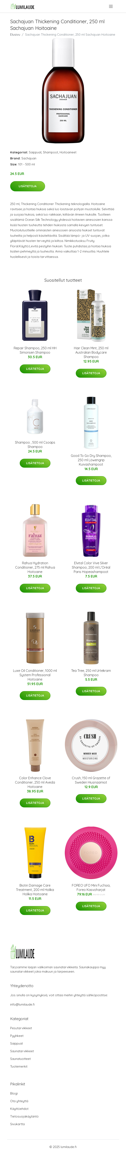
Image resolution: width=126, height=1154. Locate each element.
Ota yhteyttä (19, 1101)
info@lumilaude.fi (22, 1004)
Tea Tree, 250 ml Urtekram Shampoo (91, 673)
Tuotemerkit (18, 1066)
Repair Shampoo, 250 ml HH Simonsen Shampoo (35, 350)
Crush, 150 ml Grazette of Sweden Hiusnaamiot (91, 780)
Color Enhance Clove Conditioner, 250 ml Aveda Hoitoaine (35, 782)
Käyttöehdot (19, 1109)
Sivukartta (17, 1124)
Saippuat (35, 152)
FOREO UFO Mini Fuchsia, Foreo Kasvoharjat (91, 887)
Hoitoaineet (68, 152)
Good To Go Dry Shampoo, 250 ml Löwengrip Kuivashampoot (91, 460)
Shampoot (50, 152)
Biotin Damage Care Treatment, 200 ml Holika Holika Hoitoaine (35, 889)
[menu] (111, 6)
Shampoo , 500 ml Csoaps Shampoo (35, 444)
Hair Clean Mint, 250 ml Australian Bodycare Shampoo (91, 352)
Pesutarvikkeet (21, 1028)
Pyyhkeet (16, 1036)
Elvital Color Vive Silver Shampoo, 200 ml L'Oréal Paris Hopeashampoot (91, 567)
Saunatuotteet (20, 1059)
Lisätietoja (28, 186)
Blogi (14, 1093)
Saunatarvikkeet (22, 1051)
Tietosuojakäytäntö (24, 1116)
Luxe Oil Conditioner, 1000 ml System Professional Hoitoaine (35, 675)
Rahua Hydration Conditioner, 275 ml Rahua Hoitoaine (35, 567)
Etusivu (15, 34)
